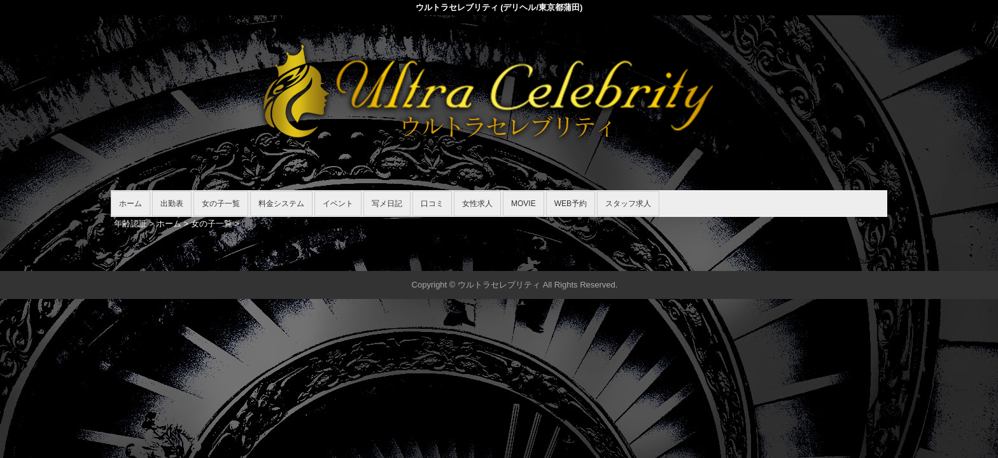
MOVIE (523, 203)
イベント (338, 203)
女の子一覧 (221, 203)
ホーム (130, 203)
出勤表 (171, 203)
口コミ (432, 203)
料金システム (281, 203)
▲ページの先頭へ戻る (839, 259)
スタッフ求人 (628, 203)
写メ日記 (387, 203)
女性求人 (477, 203)
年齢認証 (130, 223)
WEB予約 (570, 203)
